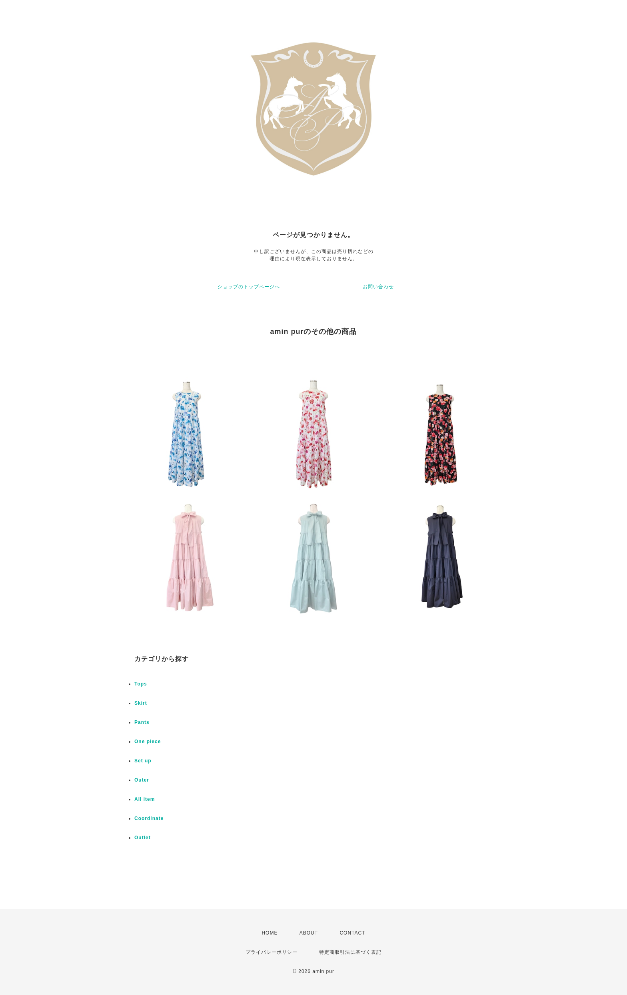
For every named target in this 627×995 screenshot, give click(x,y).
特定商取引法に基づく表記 (350, 952)
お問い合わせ (378, 286)
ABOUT (309, 933)
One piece (147, 741)
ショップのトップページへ (249, 286)
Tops (140, 684)
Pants (142, 722)
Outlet (142, 837)
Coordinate (149, 818)
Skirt (140, 703)
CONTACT (352, 933)
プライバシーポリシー (272, 952)
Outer (141, 780)
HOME (270, 933)
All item (144, 799)
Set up (143, 761)
